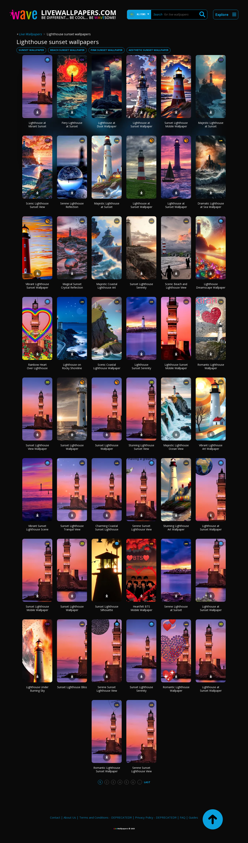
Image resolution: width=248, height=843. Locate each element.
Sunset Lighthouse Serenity (141, 285)
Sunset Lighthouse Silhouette (106, 608)
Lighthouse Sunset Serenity (141, 366)
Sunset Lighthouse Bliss (72, 687)
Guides (193, 817)
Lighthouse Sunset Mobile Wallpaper (176, 366)
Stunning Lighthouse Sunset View (141, 447)
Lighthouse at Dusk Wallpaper (106, 124)
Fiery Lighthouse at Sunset (72, 124)
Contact (55, 817)
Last (147, 782)
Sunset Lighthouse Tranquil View (72, 527)
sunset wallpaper (31, 50)
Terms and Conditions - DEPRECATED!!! (105, 817)
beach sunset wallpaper (67, 50)
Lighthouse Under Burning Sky (37, 688)
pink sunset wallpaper (106, 50)
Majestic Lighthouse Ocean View (176, 447)
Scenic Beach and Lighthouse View (176, 285)
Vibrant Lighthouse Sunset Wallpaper (37, 285)
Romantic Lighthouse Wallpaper (210, 366)
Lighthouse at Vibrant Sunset (37, 124)
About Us (70, 817)
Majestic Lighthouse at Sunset (210, 124)
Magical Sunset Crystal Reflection (72, 285)
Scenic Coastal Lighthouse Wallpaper (106, 366)
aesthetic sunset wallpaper (148, 50)
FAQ (182, 817)
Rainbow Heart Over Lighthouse (37, 366)
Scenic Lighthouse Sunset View (37, 205)
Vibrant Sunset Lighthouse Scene (37, 527)
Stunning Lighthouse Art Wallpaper (176, 527)
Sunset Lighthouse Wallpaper (72, 447)
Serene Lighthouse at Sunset (176, 608)
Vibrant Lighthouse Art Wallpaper (210, 447)
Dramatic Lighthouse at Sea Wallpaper (211, 205)
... (139, 782)
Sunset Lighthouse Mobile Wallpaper (176, 124)
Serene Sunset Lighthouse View (141, 527)
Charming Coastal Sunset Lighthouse (106, 527)
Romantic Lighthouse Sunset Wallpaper (106, 769)
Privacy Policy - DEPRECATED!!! (156, 817)
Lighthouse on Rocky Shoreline (72, 366)
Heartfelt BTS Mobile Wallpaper (141, 608)
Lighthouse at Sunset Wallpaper (141, 124)
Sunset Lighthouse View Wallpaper (37, 447)
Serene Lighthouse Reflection (72, 205)
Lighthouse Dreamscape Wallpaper (210, 285)
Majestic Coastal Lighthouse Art (106, 285)
